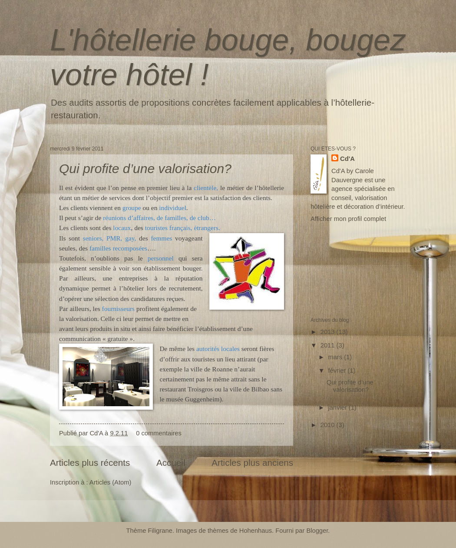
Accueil (170, 463)
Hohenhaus (255, 530)
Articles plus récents (90, 463)
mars (336, 357)
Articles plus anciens (252, 463)
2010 (329, 424)
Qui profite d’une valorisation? (145, 168)
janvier (338, 407)
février (337, 370)
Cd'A (347, 158)
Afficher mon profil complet (348, 218)
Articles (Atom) (110, 482)
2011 (329, 345)
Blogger (317, 530)
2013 (329, 331)
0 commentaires (159, 433)
